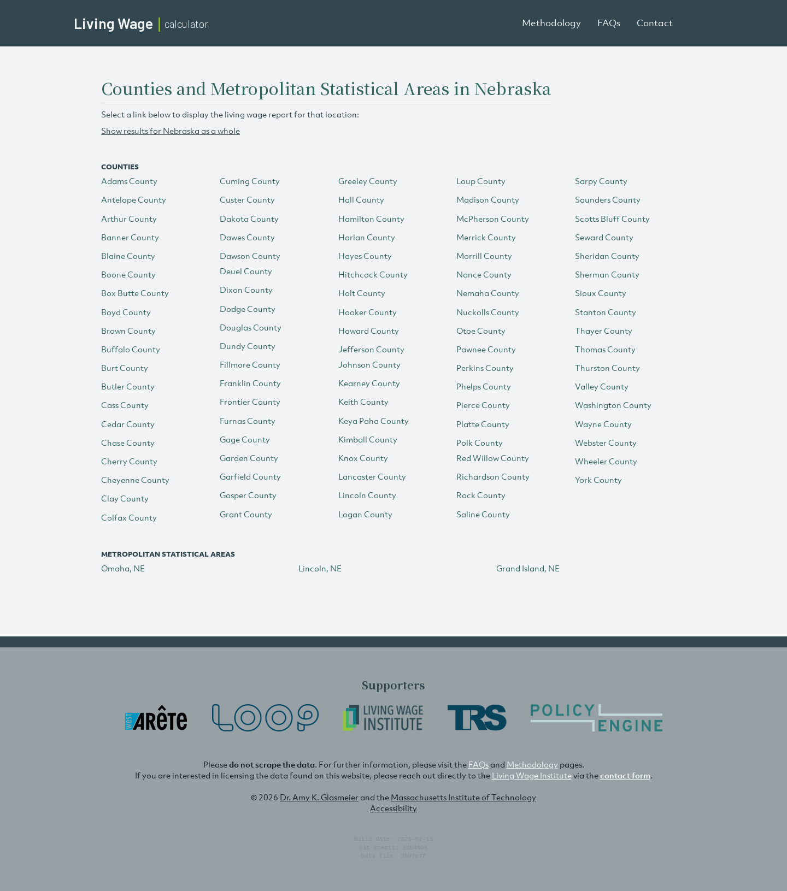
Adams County (129, 180)
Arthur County (129, 218)
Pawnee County (486, 349)
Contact (655, 23)
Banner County (130, 237)
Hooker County (367, 311)
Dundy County (247, 345)
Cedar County (128, 423)
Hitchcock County (373, 274)
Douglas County (250, 327)
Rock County (481, 494)
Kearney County (369, 382)
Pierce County (483, 404)
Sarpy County (601, 180)
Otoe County (481, 330)
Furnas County (247, 420)
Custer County (247, 199)
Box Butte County (135, 292)
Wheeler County (606, 461)
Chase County (128, 442)
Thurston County (607, 367)
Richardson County (493, 476)
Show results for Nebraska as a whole (170, 130)
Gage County (245, 439)
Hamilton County (371, 218)
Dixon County (246, 289)
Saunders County (608, 199)
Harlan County (366, 237)
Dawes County (247, 237)
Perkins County (485, 367)
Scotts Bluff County (612, 218)
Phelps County (483, 386)
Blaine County (128, 255)
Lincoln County (367, 494)
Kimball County (367, 439)
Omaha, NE (123, 568)
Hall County (361, 199)
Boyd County (126, 311)
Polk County (479, 442)
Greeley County (367, 180)
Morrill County (484, 255)
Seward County (604, 237)
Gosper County (248, 494)
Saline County (483, 514)
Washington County (613, 404)
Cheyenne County (135, 479)
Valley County (602, 386)
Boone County (128, 274)
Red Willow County (492, 457)
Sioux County (600, 292)
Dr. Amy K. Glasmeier (319, 797)
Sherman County (607, 274)
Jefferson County (371, 349)
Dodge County (247, 308)
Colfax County (129, 517)
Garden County (249, 457)
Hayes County (365, 255)
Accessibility (393, 808)
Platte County (482, 423)
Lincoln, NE (320, 568)
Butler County (128, 386)
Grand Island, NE (528, 568)
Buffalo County (130, 349)
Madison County (487, 199)
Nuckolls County (487, 311)
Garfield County (250, 476)
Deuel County (246, 270)
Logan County (365, 514)
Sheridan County (607, 255)
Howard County (368, 330)
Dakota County (249, 218)
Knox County (363, 457)
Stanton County (605, 311)
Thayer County (603, 330)
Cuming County (250, 180)
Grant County (246, 514)
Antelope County (133, 199)
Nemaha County (487, 292)
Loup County (481, 180)
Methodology (551, 23)
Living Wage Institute (532, 775)
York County (598, 479)
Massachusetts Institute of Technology (463, 797)
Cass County (125, 404)
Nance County (484, 274)
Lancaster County (372, 476)
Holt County (361, 292)
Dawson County (250, 255)
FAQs (608, 23)
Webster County (606, 442)
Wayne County (603, 423)
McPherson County (492, 218)
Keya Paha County (373, 420)
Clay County (125, 498)
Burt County (124, 367)
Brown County (128, 330)
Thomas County (605, 349)
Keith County (363, 401)
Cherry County (129, 461)
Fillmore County (250, 364)
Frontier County (250, 401)
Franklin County (250, 382)
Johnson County (369, 364)
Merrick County (486, 237)
